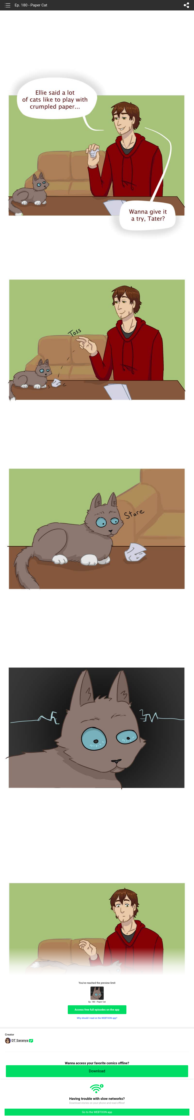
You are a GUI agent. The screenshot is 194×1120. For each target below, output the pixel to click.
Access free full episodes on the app (97, 1009)
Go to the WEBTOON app (97, 1112)
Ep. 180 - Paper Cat (31, 5)
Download (97, 1071)
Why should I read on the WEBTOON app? (97, 1018)
